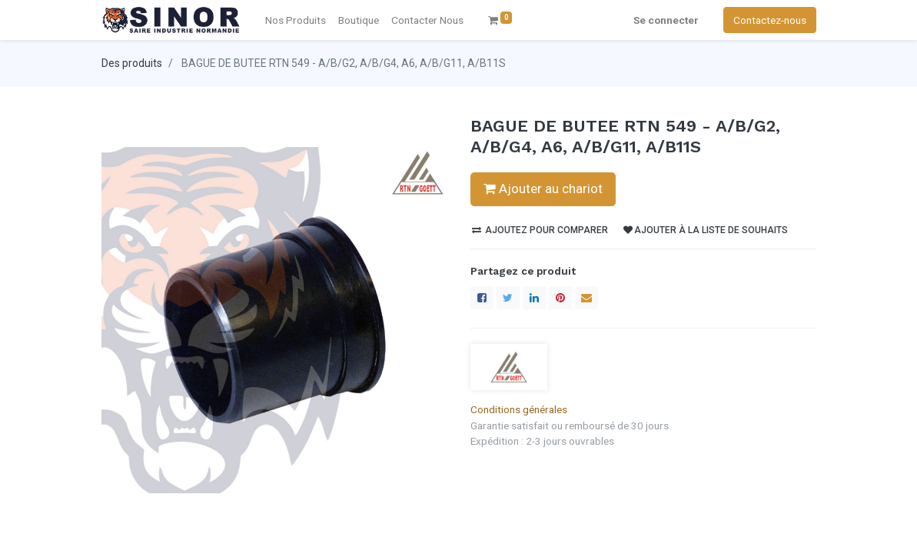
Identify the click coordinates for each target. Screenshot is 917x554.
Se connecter (666, 20)
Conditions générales (518, 409)
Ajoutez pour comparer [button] (540, 230)
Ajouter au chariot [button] (543, 188)
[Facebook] (481, 297)
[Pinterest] (560, 297)
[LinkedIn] (534, 297)
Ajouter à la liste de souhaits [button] (705, 230)
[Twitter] (508, 297)
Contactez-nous (769, 20)
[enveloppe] (586, 297)
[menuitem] (427, 20)
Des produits (131, 63)
